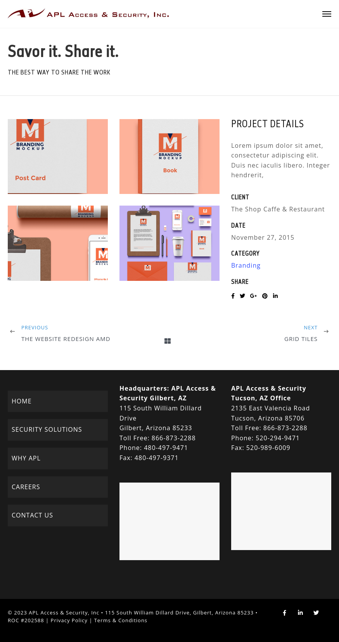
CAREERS (26, 487)
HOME (22, 401)
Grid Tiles (301, 339)
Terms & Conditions (120, 620)
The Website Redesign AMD (66, 339)
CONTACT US (32, 515)
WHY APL (26, 458)
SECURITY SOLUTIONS (47, 429)
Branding (246, 265)
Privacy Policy (69, 620)
